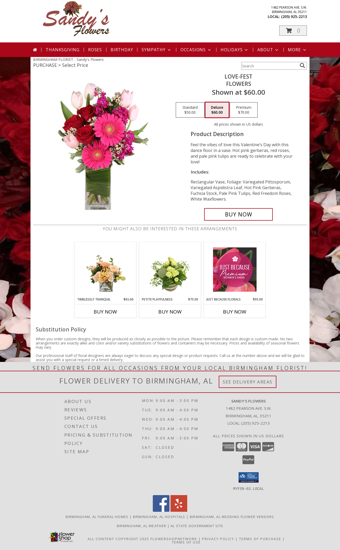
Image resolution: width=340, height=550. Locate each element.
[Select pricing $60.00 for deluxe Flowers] (217, 110)
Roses (95, 50)
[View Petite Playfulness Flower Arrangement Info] (170, 269)
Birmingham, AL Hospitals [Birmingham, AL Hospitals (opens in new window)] (159, 516)
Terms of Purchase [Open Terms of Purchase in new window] (260, 538)
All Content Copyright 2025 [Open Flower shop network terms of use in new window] (118, 538)
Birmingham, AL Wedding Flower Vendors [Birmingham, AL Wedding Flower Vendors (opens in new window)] (232, 516)
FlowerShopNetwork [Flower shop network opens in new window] (173, 538)
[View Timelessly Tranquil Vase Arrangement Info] (105, 269)
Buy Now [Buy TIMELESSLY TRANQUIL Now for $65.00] (105, 311)
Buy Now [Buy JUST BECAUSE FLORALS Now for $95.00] (234, 311)
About (268, 50)
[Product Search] (269, 65)
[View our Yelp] (179, 510)
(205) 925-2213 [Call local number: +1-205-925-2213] (294, 16)
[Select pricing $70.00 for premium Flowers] (243, 110)
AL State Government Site (197, 525)
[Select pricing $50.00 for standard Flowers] (190, 110)
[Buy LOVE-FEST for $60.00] (238, 214)
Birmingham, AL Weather (141, 525)
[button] (293, 30)
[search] (302, 65)
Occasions (196, 50)
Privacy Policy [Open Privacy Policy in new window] (218, 538)
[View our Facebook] (161, 510)
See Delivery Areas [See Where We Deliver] (247, 382)
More (297, 50)
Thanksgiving (63, 50)
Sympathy (157, 50)
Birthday (122, 50)
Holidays (235, 50)
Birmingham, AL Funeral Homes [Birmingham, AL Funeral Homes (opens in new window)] (97, 516)
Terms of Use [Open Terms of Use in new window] (186, 542)
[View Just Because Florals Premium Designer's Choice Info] (235, 269)
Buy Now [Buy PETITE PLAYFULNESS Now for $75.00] (170, 311)
